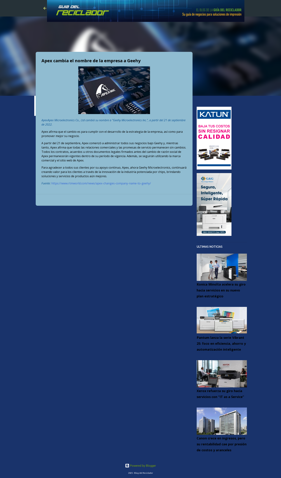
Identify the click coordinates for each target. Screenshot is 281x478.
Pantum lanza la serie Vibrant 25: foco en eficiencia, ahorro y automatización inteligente (221, 343)
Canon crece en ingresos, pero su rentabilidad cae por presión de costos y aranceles (222, 444)
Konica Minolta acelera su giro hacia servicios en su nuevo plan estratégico (221, 290)
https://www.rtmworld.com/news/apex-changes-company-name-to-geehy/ (101, 183)
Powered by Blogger (140, 465)
